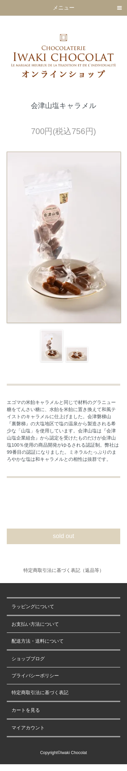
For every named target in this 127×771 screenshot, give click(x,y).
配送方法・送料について (38, 641)
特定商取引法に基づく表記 (40, 692)
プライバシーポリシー (35, 675)
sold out (63, 536)
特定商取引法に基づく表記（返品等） (63, 570)
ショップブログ (28, 658)
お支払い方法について (35, 624)
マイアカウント (28, 727)
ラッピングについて (33, 606)
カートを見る (26, 710)
